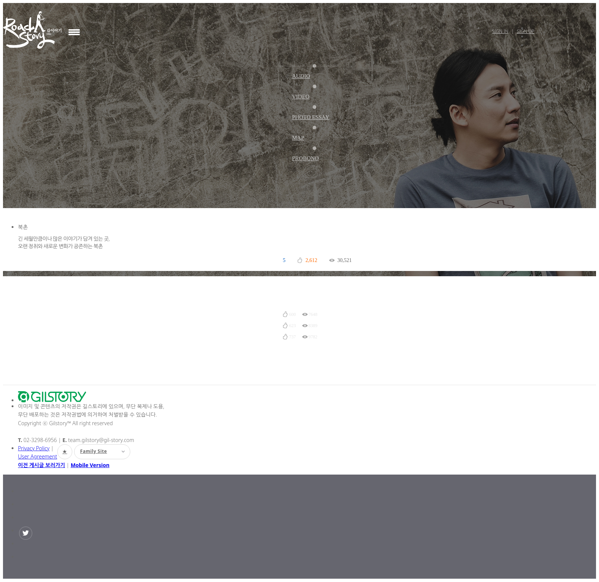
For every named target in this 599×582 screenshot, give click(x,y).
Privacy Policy (33, 448)
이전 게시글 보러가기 (41, 465)
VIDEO (301, 97)
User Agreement (37, 456)
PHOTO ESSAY (310, 117)
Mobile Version (90, 465)
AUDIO (301, 76)
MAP (298, 138)
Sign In (500, 31)
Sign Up (525, 31)
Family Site (96, 451)
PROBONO (305, 158)
